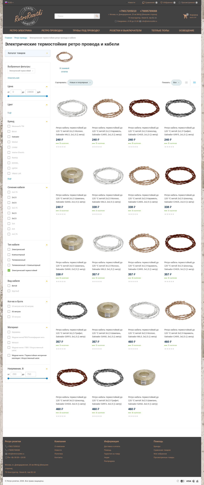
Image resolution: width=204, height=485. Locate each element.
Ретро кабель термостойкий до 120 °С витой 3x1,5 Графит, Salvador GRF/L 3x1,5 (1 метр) (71, 333)
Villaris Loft (16, 173)
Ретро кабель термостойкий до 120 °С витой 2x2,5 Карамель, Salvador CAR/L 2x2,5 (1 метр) (143, 198)
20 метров (16, 317)
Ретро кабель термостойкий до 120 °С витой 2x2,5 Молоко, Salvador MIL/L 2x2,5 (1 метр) (107, 198)
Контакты (58, 457)
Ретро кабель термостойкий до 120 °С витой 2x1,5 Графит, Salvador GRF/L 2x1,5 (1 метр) (179, 131)
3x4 (13, 224)
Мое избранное (160, 454)
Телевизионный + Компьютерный (26, 265)
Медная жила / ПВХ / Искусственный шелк (27, 348)
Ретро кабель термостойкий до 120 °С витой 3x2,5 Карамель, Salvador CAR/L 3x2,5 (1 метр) (179, 333)
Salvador (15, 137)
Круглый (15, 291)
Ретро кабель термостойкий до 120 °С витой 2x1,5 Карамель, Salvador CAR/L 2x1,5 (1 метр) (107, 131)
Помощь (107, 450)
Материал (13, 327)
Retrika (15, 158)
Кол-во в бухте (15, 301)
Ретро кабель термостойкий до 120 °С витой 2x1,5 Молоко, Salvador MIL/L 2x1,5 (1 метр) (71, 131)
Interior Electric (18, 152)
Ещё (9, 113)
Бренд (11, 121)
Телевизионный (18, 260)
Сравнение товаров (162, 450)
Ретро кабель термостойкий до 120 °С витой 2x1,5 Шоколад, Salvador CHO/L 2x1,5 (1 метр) (143, 131)
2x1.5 (14, 197)
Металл (15, 343)
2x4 (13, 229)
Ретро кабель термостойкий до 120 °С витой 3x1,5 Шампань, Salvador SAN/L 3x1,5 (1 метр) (107, 333)
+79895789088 (148, 11)
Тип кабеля (13, 244)
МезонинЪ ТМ (18, 126)
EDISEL (15, 163)
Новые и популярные (79, 82)
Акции (106, 457)
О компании (60, 446)
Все (175, 82)
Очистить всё (13, 78)
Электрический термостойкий (20, 71)
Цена (10, 86)
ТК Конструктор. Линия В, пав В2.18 (20, 472)
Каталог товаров (16, 53)
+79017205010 (128, 11)
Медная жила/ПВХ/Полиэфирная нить (28, 337)
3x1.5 (14, 213)
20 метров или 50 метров (22, 306)
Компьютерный (18, 255)
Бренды (157, 446)
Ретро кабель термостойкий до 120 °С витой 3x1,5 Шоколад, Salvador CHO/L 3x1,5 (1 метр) (179, 265)
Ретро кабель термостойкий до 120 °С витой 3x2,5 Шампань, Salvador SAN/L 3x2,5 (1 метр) (143, 400)
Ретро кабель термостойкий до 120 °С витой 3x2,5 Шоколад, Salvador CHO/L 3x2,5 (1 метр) (71, 400)
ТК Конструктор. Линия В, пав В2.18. (142, 18)
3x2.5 (14, 218)
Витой (14, 286)
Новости (131, 2)
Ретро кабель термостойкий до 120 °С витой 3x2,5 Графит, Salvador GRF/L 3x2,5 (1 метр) (107, 400)
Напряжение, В (16, 368)
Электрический (18, 249)
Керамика (16, 332)
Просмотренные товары (164, 457)
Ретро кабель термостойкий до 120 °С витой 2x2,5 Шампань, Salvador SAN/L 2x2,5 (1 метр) (71, 265)
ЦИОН (14, 168)
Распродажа (109, 461)
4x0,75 (14, 234)
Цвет (10, 104)
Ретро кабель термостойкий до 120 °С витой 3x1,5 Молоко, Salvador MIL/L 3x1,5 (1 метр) (107, 265)
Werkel (15, 142)
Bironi (14, 131)
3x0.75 (14, 208)
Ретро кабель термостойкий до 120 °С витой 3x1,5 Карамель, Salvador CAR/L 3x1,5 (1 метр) (143, 265)
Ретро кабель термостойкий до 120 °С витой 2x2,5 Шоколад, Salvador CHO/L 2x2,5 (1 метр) (179, 198)
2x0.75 (14, 192)
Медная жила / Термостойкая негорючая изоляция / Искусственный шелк (29, 356)
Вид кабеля (14, 281)
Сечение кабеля (16, 187)
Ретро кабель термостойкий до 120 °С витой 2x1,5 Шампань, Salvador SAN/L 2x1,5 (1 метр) (71, 198)
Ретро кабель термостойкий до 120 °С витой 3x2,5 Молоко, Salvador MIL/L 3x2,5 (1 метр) (143, 333)
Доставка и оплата (112, 446)
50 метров (16, 311)
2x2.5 (14, 203)
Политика (59, 454)
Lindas (14, 147)
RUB (10, 2)
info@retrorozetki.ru (149, 21)
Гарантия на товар (112, 454)
